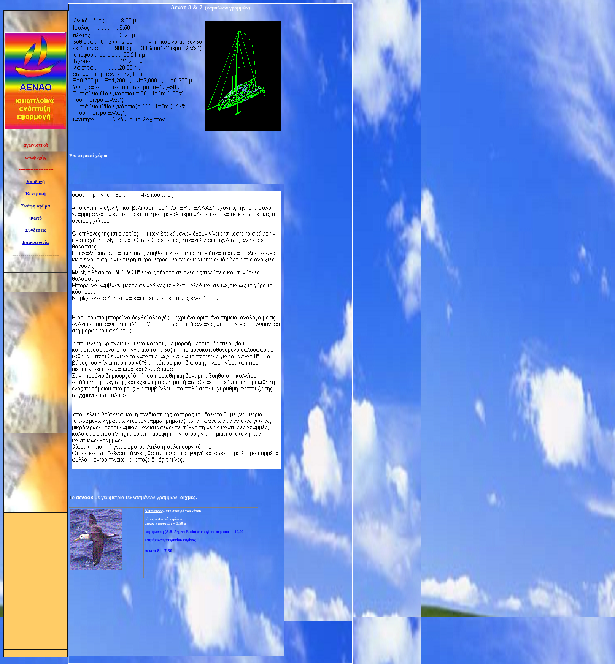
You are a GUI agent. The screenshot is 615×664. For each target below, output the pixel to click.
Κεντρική (35, 193)
